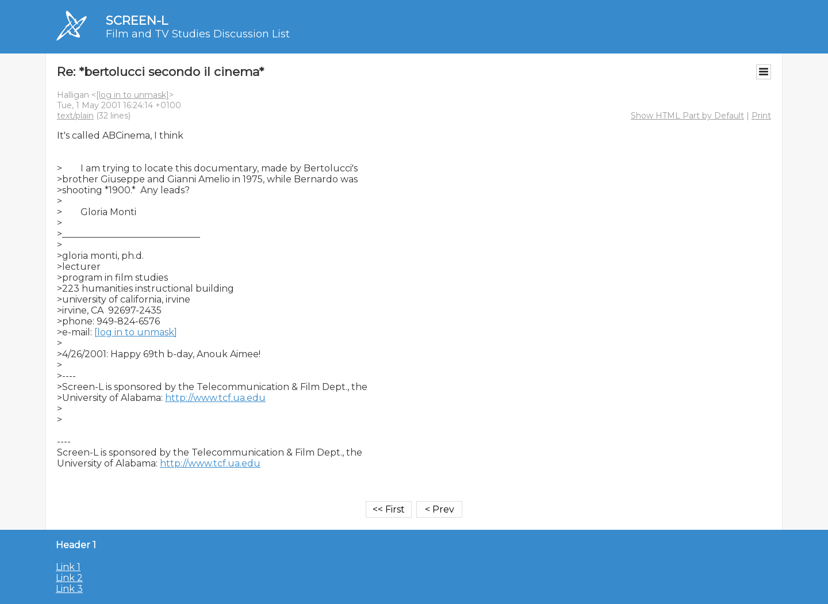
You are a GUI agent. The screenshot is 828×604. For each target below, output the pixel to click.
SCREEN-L (137, 20)
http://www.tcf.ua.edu (215, 397)
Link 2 (69, 577)
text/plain (75, 115)
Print (761, 115)
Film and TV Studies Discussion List (198, 34)
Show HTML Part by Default (687, 115)
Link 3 (69, 588)
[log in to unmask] (132, 95)
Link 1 (68, 566)
